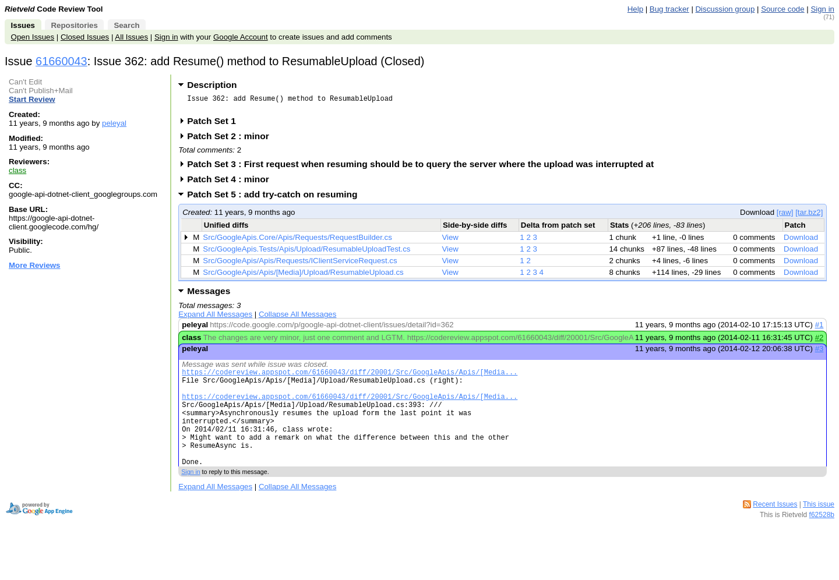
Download (801, 240)
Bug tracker (669, 9)
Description (212, 85)
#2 (819, 341)
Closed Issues (85, 37)
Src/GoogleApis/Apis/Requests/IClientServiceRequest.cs (300, 264)
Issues (23, 25)
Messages (208, 294)
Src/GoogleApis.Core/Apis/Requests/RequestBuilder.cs (297, 240)
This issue (818, 529)
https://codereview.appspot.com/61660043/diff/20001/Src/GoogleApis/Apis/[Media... (349, 377)
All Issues (131, 37)
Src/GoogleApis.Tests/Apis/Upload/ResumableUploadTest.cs (306, 252)
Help (635, 9)
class (17, 170)
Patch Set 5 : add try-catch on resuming (276, 198)
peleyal (114, 123)
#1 (819, 328)
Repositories (74, 25)
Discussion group (725, 9)
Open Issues (32, 37)
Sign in (822, 9)
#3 (819, 352)
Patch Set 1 (215, 124)
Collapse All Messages (297, 317)
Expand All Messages (215, 317)
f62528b (821, 539)
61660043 (61, 61)
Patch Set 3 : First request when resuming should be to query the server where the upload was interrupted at (424, 167)
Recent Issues (775, 529)
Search (126, 25)
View (450, 240)
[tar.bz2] (809, 215)
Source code (782, 9)
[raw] (785, 215)
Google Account (240, 37)
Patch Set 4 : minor (232, 183)
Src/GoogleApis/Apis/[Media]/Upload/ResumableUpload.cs (303, 275)
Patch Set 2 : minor (232, 139)
